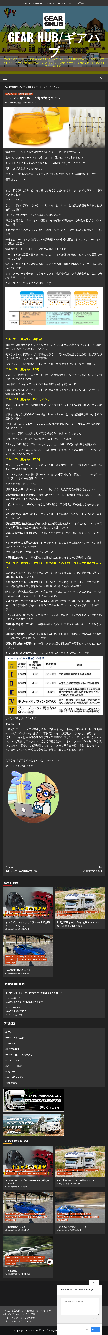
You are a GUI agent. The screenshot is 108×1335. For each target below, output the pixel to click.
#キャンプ (10, 1043)
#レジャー (10, 1071)
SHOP (71, 3)
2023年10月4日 (30, 103)
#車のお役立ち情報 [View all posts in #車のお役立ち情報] (25, 94)
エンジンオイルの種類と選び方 (29, 869)
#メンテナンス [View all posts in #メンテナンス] (11, 94)
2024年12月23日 (26, 973)
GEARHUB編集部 (14, 103)
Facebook (26, 3)
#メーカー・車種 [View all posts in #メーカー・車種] (25, 915)
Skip (86, 1329)
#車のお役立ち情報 (14, 1077)
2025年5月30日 (77, 926)
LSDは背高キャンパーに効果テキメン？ (78, 922)
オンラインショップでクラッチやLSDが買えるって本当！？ (27, 923)
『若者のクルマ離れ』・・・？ (72, 1226)
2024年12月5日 (25, 1274)
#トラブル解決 (12, 1049)
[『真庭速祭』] (28, 1251)
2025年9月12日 (25, 929)
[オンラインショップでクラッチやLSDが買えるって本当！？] (28, 903)
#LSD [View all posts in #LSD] (8, 912)
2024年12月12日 (77, 1230)
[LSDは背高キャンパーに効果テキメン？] (80, 903)
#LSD (8, 1032)
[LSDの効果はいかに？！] (28, 950)
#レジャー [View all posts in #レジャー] (24, 1260)
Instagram (37, 3)
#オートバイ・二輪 (14, 1037)
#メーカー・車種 (13, 1066)
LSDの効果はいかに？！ (18, 969)
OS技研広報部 (12, 929)
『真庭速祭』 (11, 1270)
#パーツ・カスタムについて (18, 1054)
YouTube (61, 3)
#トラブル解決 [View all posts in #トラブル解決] (17, 912)
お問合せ (81, 3)
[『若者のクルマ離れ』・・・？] (80, 1207)
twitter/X (50, 3)
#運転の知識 (11, 1083)
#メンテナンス (12, 1060)
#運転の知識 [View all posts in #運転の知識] (10, 962)
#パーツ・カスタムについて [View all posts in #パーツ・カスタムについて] (34, 912)
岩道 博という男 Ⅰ (78, 869)
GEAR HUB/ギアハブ (54, 42)
